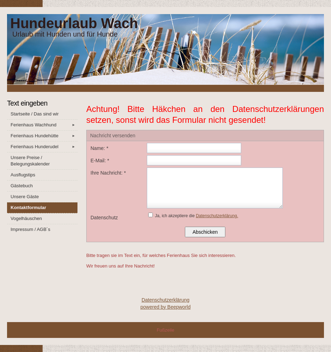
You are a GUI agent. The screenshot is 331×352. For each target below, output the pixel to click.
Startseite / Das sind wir (35, 114)
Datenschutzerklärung (165, 300)
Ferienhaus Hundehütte (44, 136)
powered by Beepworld (165, 307)
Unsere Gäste (25, 196)
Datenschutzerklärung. (217, 215)
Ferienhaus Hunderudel (44, 147)
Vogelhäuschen (26, 218)
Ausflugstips (23, 174)
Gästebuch (22, 185)
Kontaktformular (28, 207)
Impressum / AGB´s (30, 229)
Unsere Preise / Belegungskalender (30, 160)
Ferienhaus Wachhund (44, 125)
